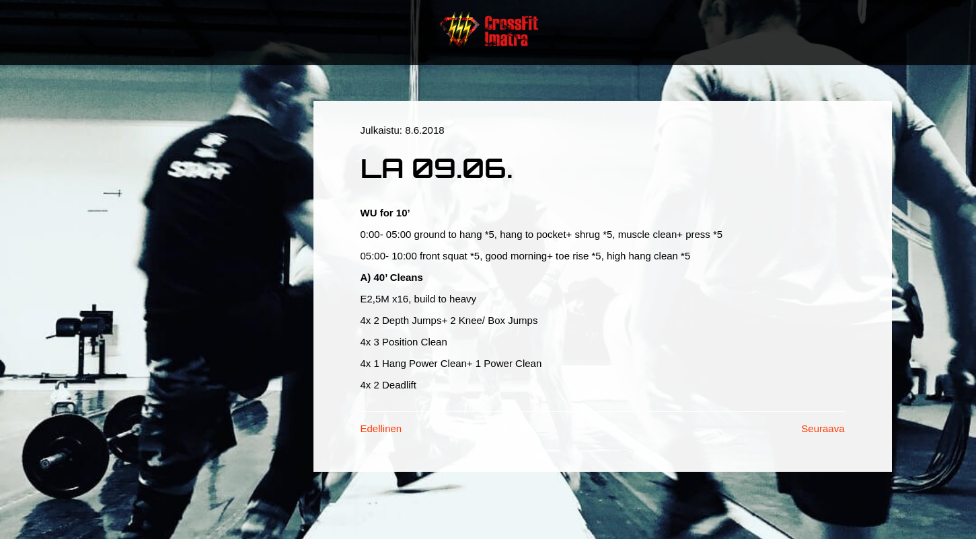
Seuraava (822, 428)
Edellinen (381, 428)
